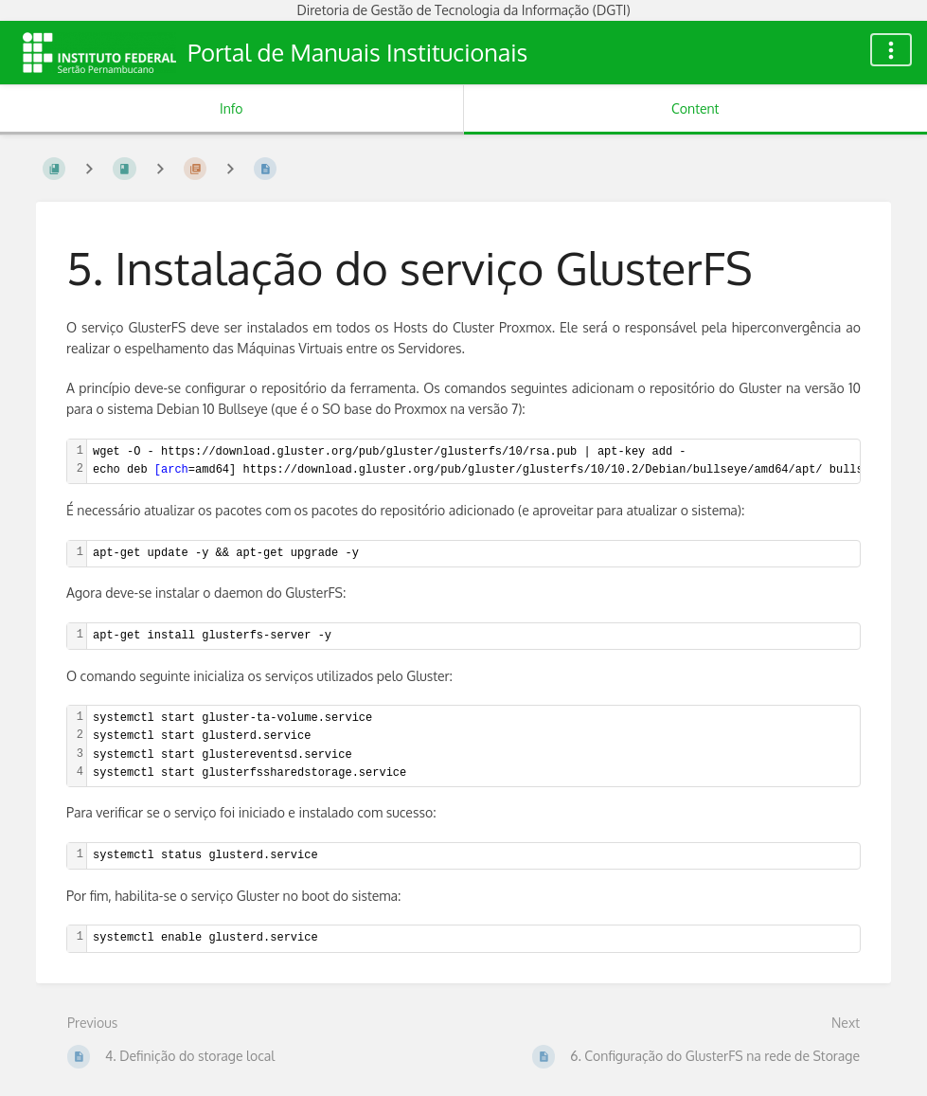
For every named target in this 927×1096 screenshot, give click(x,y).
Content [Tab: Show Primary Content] (695, 108)
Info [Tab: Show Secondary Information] (231, 108)
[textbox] (473, 553)
